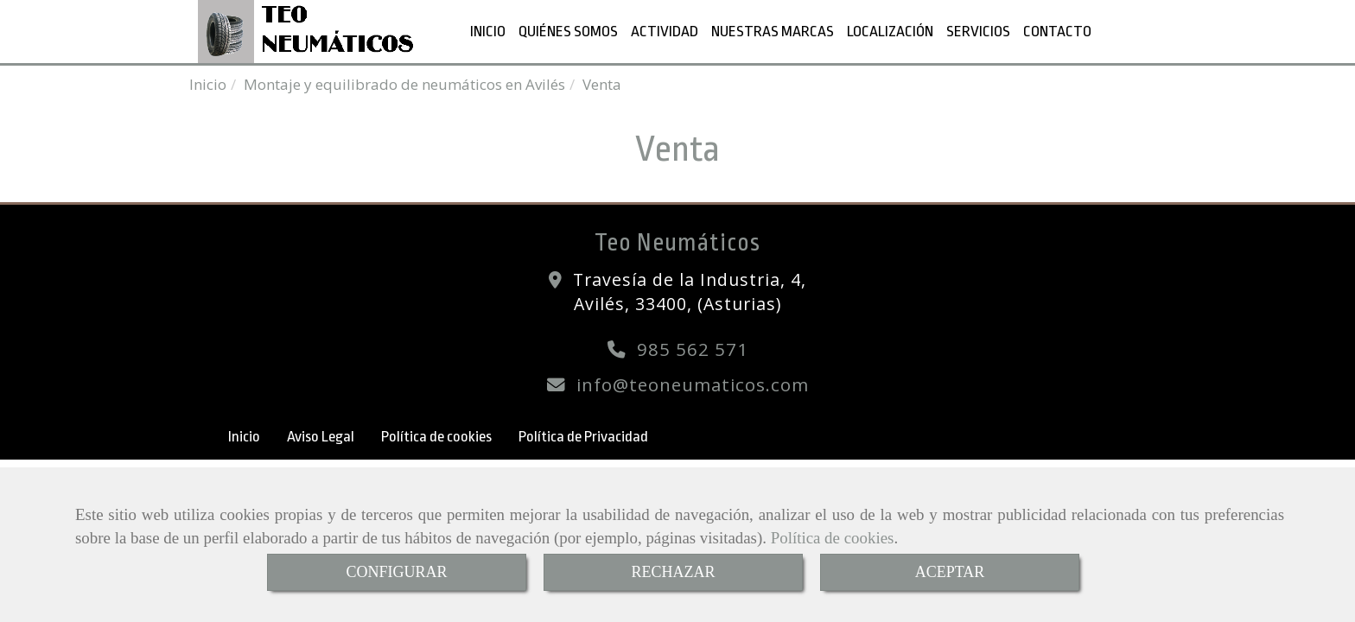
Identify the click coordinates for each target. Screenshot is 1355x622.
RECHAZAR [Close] (673, 572)
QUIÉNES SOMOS (568, 31)
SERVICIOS (978, 31)
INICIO (488, 31)
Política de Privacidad (583, 436)
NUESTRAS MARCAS (772, 31)
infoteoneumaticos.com (692, 384)
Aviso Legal (320, 436)
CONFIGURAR (396, 572)
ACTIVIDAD (664, 31)
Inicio (244, 436)
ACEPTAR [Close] (950, 572)
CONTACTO (1057, 31)
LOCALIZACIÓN (890, 31)
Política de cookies (832, 538)
